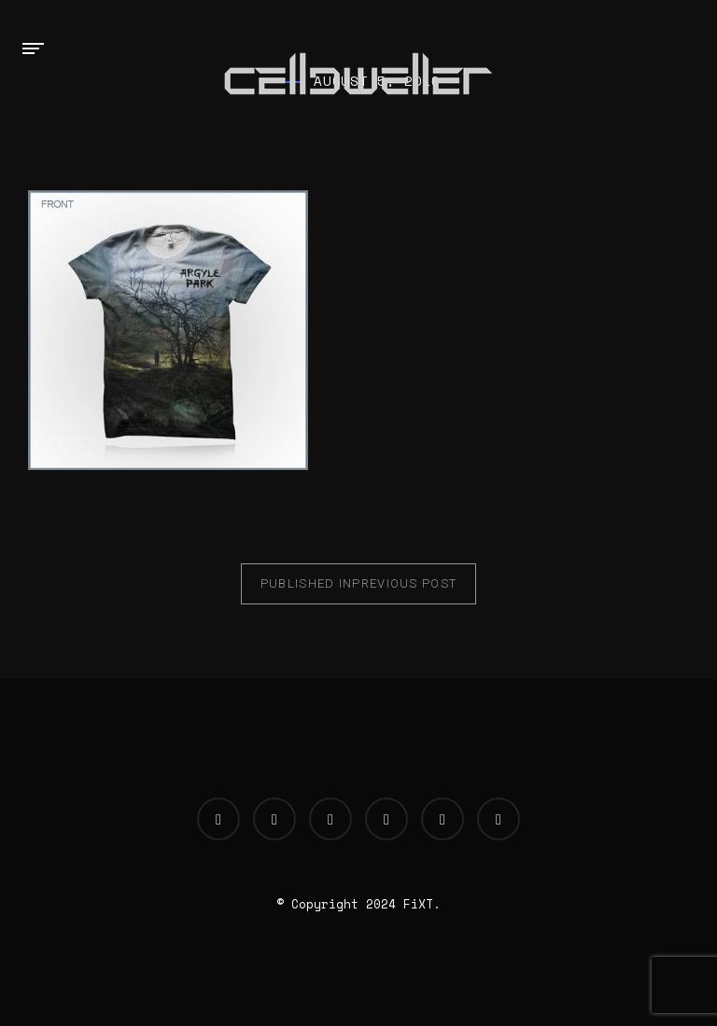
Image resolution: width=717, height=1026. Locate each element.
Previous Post (358, 583)
